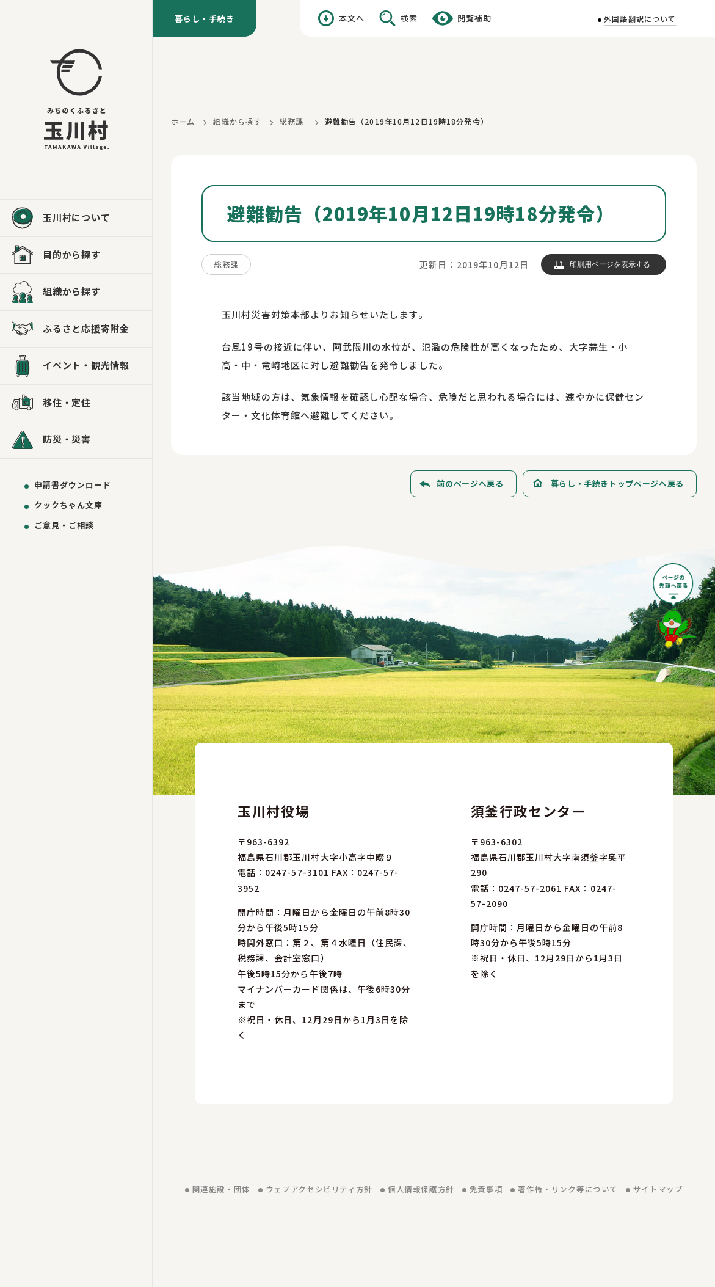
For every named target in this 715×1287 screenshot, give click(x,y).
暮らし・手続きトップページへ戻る (617, 483)
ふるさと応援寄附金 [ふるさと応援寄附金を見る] (86, 328)
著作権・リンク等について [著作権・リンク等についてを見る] (568, 1189)
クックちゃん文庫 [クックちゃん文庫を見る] (68, 505)
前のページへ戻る (470, 483)
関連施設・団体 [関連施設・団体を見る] (221, 1189)
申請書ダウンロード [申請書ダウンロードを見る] (72, 484)
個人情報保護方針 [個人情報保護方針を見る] (421, 1189)
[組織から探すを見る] (76, 292)
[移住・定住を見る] (76, 403)
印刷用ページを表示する (610, 264)
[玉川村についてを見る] (76, 218)
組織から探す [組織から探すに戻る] (237, 121)
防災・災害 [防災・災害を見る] (67, 438)
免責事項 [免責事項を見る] (486, 1189)
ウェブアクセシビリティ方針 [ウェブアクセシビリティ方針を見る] (319, 1189)
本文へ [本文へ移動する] (352, 18)
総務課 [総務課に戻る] (291, 121)
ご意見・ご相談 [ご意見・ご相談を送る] (64, 525)
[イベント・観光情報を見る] (76, 366)
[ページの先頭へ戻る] (675, 610)
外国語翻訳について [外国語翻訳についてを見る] (640, 18)
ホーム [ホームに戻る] (183, 121)
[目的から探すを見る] (76, 255)
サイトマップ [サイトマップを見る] (658, 1189)
